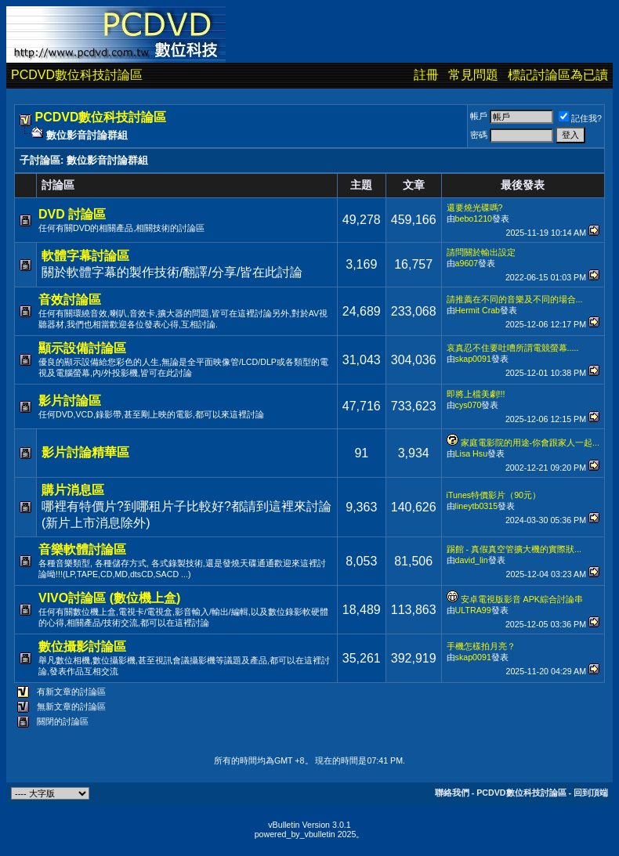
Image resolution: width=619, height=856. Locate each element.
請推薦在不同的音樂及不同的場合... (515, 299)
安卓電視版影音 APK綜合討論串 (522, 599)
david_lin (471, 560)
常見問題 (473, 74)
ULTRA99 (473, 610)
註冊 (426, 74)
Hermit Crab (477, 310)
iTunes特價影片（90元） (494, 495)
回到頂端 (591, 792)
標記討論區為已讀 (558, 74)
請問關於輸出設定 (481, 252)
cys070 (468, 405)
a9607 (467, 263)
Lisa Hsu (471, 453)
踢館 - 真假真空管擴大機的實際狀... (514, 549)
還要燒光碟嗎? (475, 207)
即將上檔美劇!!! (476, 394)
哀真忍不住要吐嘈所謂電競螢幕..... (513, 347)
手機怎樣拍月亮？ (481, 646)
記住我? (580, 118)
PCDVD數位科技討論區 (77, 74)
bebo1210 (473, 218)
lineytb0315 (476, 506)
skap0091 (473, 358)
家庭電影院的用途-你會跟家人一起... (530, 442)
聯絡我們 (452, 792)
